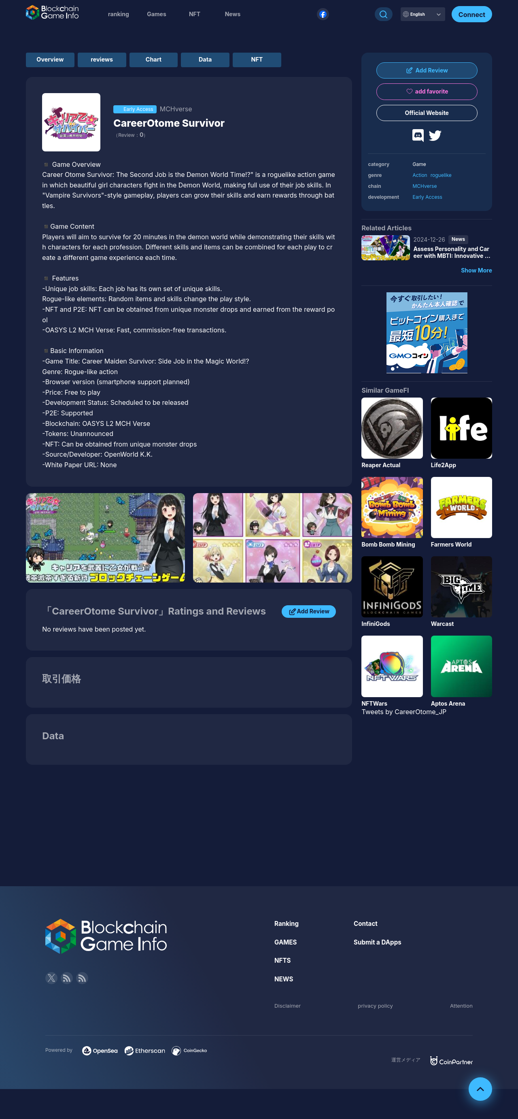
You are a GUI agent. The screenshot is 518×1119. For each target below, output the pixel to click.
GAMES (286, 944)
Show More (476, 270)
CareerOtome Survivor (176, 125)
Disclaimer (288, 1007)
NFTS (283, 963)
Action (419, 175)
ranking (118, 14)
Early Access (427, 197)
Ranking (287, 926)
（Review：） (130, 137)
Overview (56, 61)
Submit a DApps (379, 944)
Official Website (427, 112)
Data (248, 61)
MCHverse (424, 186)
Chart (184, 61)
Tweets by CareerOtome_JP (403, 712)
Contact (366, 926)
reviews (120, 61)
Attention (461, 1007)
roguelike (441, 175)
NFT (194, 14)
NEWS (284, 981)
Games (156, 14)
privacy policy (375, 1007)
